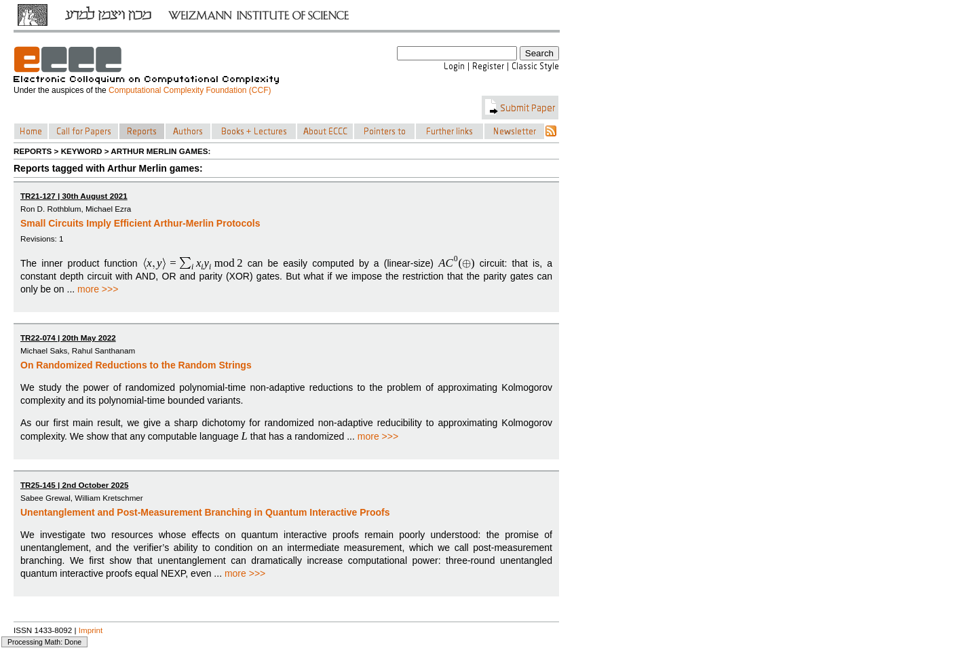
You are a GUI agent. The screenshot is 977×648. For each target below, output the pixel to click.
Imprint (91, 630)
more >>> (97, 289)
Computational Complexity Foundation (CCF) (190, 90)
